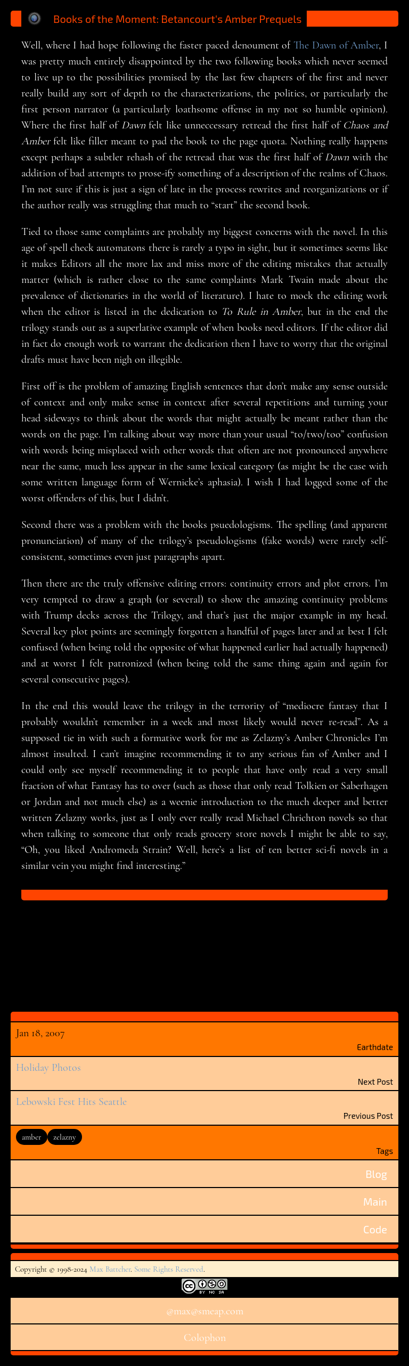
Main (375, 1201)
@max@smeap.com (204, 1311)
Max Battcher (109, 1269)
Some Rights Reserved (168, 1269)
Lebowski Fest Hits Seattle (71, 1101)
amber (31, 1137)
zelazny (64, 1137)
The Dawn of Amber (336, 45)
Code (375, 1229)
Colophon (205, 1337)
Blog (376, 1173)
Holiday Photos (48, 1067)
